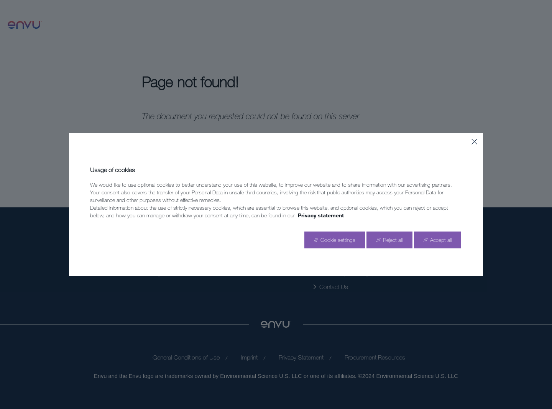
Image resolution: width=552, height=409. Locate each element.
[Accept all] (437, 240)
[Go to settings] (334, 240)
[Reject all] (389, 240)
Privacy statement (321, 215)
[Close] (474, 142)
